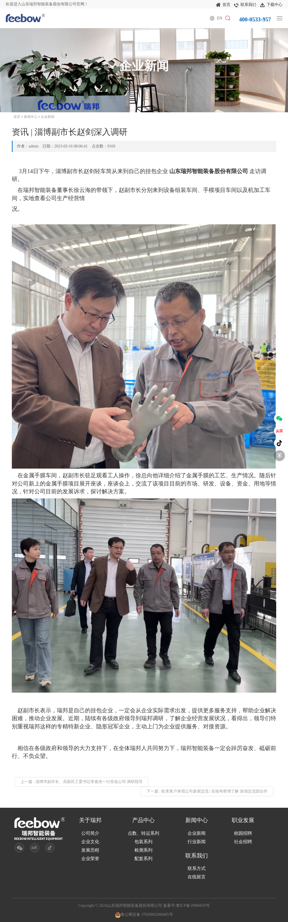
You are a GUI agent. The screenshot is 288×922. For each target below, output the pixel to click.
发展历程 (90, 850)
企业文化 (90, 841)
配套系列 (143, 858)
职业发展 (243, 820)
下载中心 (271, 5)
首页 (223, 5)
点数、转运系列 (143, 833)
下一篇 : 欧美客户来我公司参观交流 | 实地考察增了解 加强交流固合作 (207, 791)
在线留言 (197, 876)
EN (219, 18)
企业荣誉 (90, 858)
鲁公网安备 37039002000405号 (144, 914)
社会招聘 (243, 841)
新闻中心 (30, 117)
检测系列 (143, 850)
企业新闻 (47, 117)
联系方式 (197, 868)
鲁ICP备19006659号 (193, 905)
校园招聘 (243, 833)
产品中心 (143, 820)
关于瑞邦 (90, 820)
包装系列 (143, 841)
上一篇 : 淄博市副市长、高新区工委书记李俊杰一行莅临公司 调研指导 (82, 782)
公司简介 (90, 833)
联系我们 (245, 5)
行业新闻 (197, 841)
